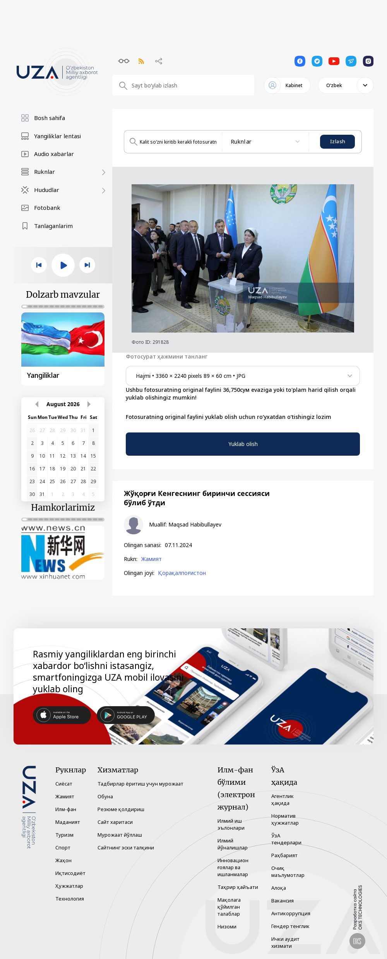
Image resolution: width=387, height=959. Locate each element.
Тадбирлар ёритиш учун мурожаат (140, 783)
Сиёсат (63, 783)
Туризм (64, 834)
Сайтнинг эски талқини (126, 847)
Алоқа (278, 887)
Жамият (151, 559)
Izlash (337, 141)
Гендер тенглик (290, 926)
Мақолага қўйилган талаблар (229, 906)
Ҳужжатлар (69, 885)
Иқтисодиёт (70, 873)
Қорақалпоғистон (182, 573)
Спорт (62, 847)
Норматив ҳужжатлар (285, 819)
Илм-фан (65, 809)
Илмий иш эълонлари (231, 824)
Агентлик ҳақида (282, 799)
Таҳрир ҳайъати (237, 887)
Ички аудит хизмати (285, 942)
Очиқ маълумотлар (288, 871)
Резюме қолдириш (121, 809)
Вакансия (282, 900)
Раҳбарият (284, 855)
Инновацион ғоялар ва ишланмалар (232, 867)
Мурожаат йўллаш (120, 834)
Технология (69, 898)
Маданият (67, 821)
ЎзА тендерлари (286, 839)
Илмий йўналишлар (232, 844)
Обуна (105, 796)
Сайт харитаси (115, 821)
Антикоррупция (290, 913)
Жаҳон (63, 860)
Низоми (226, 926)
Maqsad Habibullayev (194, 525)
